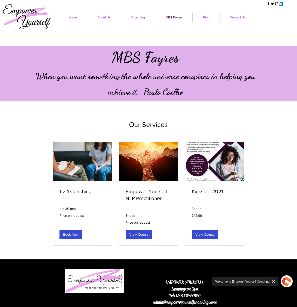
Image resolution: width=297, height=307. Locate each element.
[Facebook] (268, 4)
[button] (138, 17)
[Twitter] (273, 4)
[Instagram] (277, 4)
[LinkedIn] (281, 4)
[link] (82, 191)
